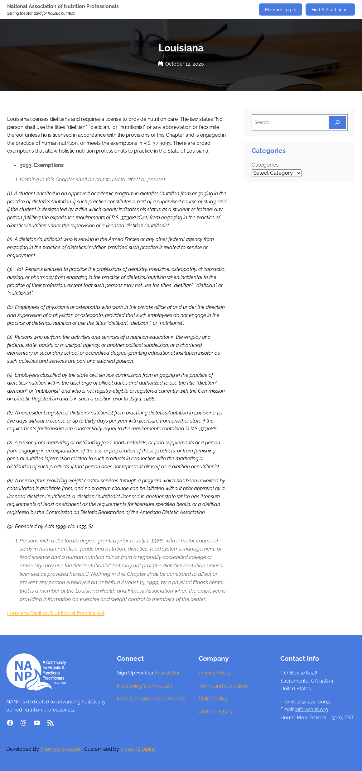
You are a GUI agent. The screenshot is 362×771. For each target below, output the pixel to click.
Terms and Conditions (224, 686)
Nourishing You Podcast (144, 686)
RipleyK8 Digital (138, 749)
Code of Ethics (215, 712)
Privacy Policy (215, 673)
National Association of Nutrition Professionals (63, 6)
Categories (265, 165)
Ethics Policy (213, 699)
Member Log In (280, 9)
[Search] (337, 122)
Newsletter (167, 673)
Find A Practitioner (330, 9)
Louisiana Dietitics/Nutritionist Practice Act (55, 613)
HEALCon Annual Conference (151, 699)
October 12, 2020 (184, 64)
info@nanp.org (311, 709)
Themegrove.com (61, 749)
